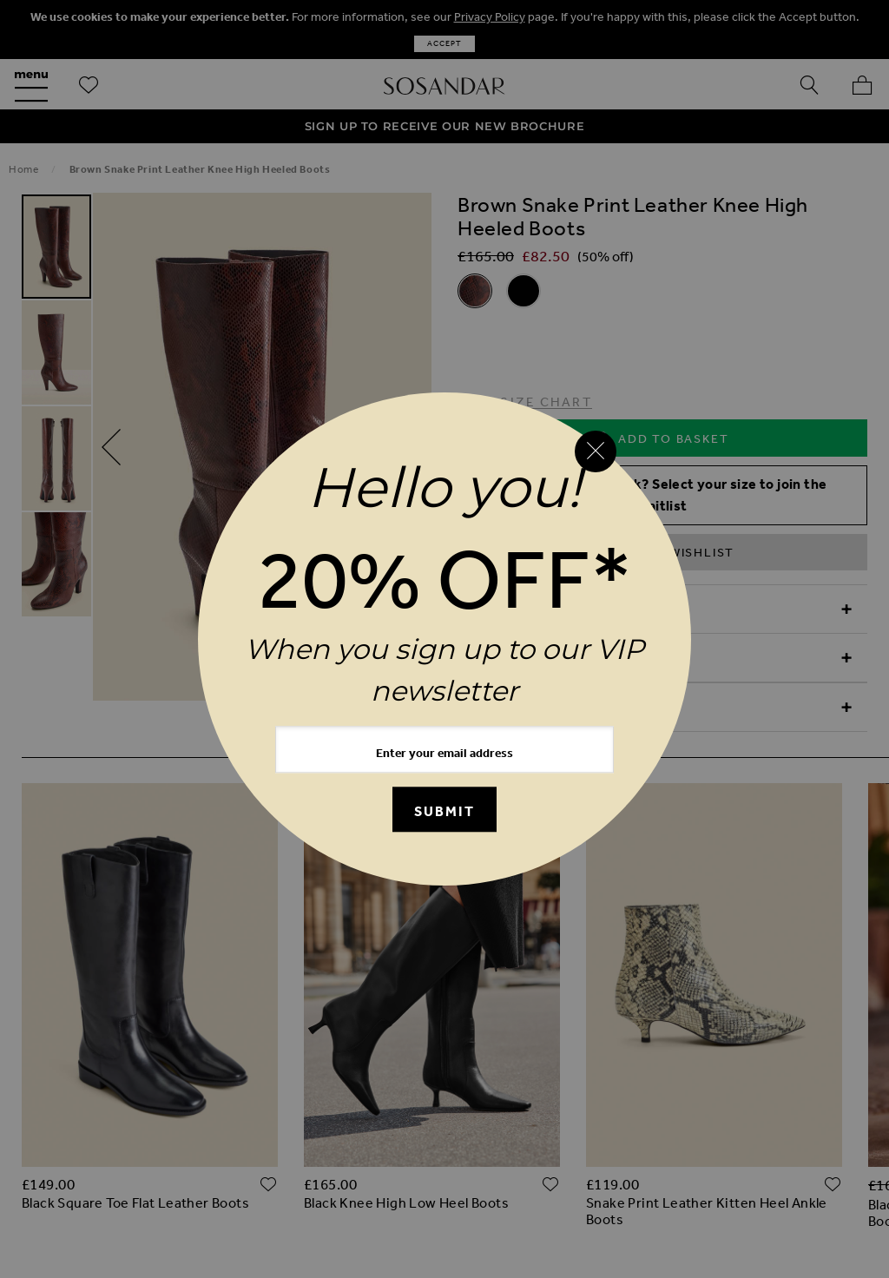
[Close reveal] (595, 451)
